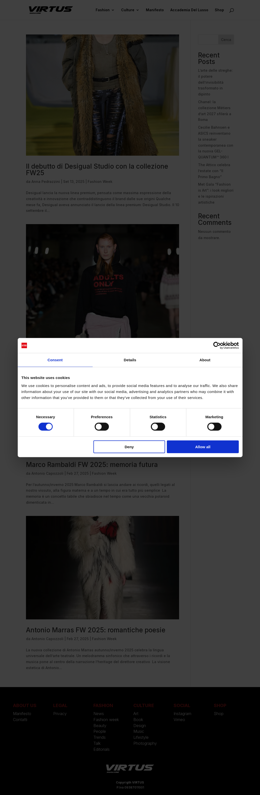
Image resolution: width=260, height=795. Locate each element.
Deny (129, 446)
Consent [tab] (55, 360)
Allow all (203, 446)
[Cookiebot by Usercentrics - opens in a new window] (217, 345)
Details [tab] (130, 360)
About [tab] (205, 360)
